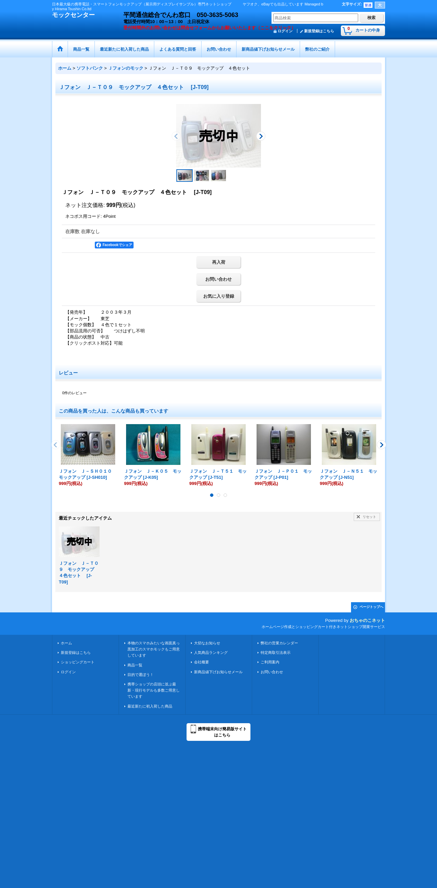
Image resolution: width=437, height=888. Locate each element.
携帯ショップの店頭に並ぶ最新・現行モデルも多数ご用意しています (153, 690)
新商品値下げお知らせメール (218, 672)
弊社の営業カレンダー (279, 643)
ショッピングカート (77, 662)
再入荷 (218, 262)
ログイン (68, 672)
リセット (369, 517)
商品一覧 (134, 665)
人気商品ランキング (211, 652)
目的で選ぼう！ (140, 675)
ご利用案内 (270, 662)
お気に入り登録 (218, 296)
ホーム (66, 643)
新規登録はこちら (319, 31)
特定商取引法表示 (276, 652)
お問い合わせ (218, 279)
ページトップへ (371, 607)
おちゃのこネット (367, 620)
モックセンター (73, 15)
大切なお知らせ (207, 643)
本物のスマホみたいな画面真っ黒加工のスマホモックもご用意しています (153, 649)
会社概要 (201, 662)
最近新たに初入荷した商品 (149, 706)
